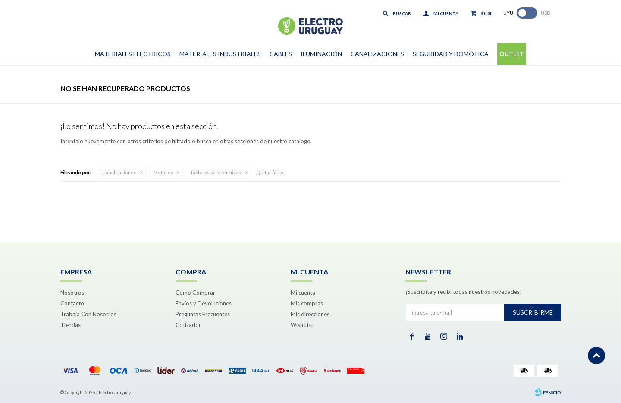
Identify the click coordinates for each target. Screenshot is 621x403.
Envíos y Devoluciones (204, 303)
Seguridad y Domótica (451, 53)
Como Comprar (195, 292)
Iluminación (321, 53)
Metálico (163, 172)
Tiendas (70, 324)
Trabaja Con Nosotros (88, 314)
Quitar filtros (271, 172)
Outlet (511, 53)
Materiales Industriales (220, 53)
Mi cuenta (303, 292)
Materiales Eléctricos (133, 53)
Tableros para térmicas (215, 172)
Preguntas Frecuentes (203, 314)
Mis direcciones (310, 314)
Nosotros (72, 292)
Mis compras (307, 303)
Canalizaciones (377, 53)
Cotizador (188, 324)
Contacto (72, 303)
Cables (281, 53)
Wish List (302, 324)
